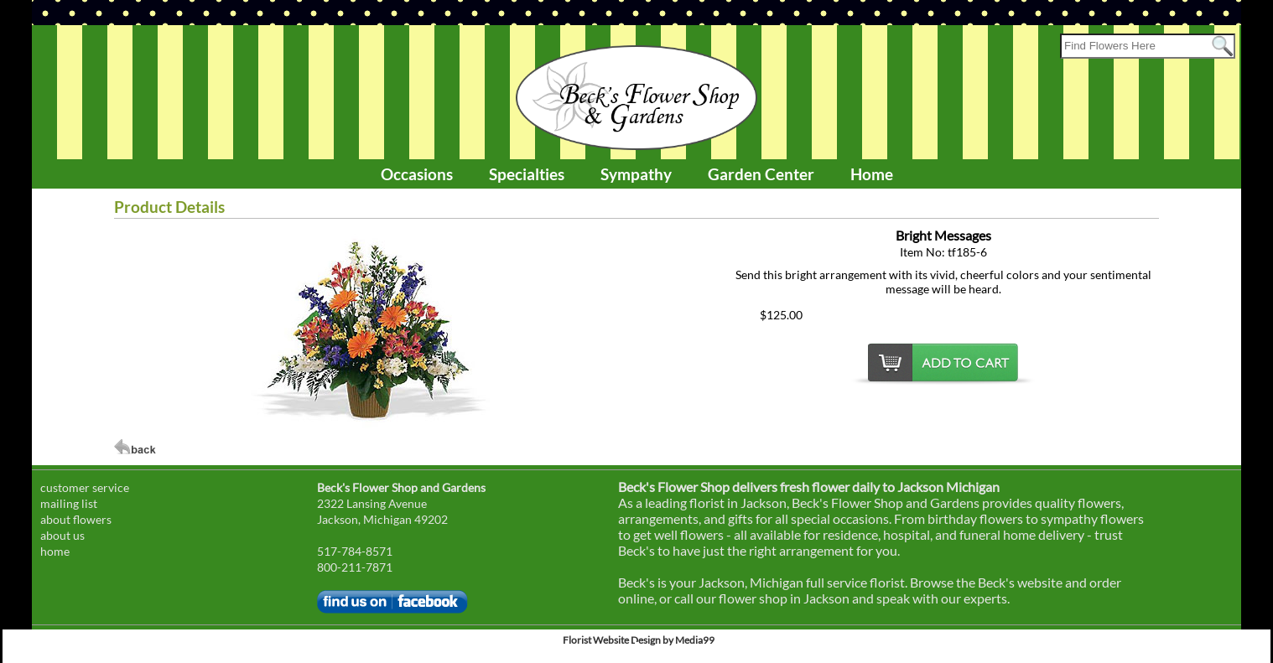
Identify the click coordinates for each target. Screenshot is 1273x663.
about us (62, 535)
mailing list (68, 503)
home (55, 551)
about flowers (76, 519)
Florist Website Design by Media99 (638, 640)
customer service (84, 487)
